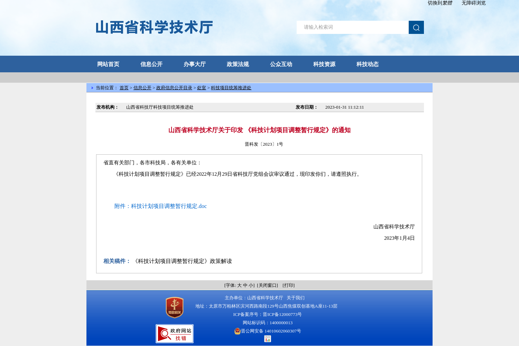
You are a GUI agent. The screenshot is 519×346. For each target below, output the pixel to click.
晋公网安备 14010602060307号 (268, 331)
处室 (201, 87)
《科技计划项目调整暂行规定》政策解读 (182, 261)
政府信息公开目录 (174, 87)
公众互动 (281, 64)
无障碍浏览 (474, 3)
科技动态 (367, 64)
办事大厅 (195, 64)
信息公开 (151, 64)
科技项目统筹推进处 (231, 87)
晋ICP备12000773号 (282, 314)
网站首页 (108, 64)
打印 (288, 285)
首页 (124, 87)
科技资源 (324, 64)
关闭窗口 (268, 285)
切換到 (440, 3)
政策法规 (238, 64)
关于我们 (296, 297)
